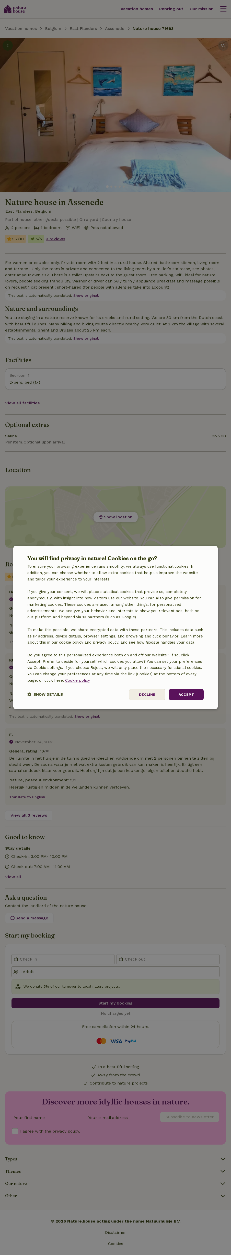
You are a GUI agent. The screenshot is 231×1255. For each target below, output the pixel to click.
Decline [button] (147, 694)
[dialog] (115, 627)
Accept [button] (186, 694)
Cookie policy (77, 680)
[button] (45, 694)
